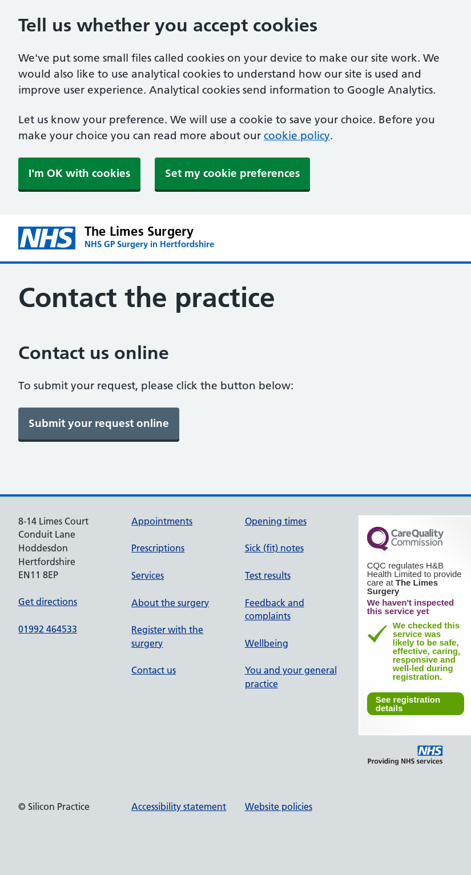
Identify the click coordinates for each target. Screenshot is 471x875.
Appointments (161, 521)
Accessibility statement (178, 806)
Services (147, 575)
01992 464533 (47, 629)
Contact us (153, 670)
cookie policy (297, 135)
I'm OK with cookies (79, 173)
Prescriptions (157, 548)
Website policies (278, 806)
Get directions (47, 601)
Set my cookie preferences (232, 173)
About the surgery (170, 602)
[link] (98, 423)
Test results (268, 575)
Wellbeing (266, 643)
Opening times (276, 521)
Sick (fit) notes (274, 548)
